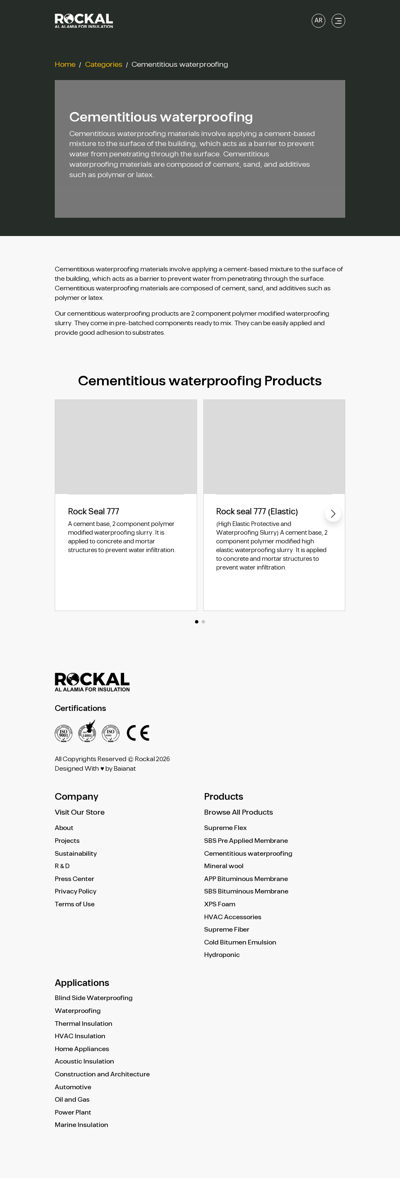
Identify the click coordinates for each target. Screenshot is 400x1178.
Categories (103, 64)
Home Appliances (82, 1049)
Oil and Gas (72, 1100)
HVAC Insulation (80, 1036)
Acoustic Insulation (84, 1061)
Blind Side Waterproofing (94, 998)
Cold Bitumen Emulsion (240, 942)
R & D (62, 866)
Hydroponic (222, 955)
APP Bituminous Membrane (246, 879)
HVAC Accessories (232, 917)
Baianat (125, 769)
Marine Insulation (81, 1125)
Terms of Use (75, 904)
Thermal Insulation (83, 1024)
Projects (67, 841)
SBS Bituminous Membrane (246, 891)
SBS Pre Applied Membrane (246, 841)
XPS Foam (219, 904)
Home (65, 64)
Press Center (74, 879)
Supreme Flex (225, 828)
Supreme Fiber (226, 930)
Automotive (73, 1087)
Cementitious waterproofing (248, 854)
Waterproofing (78, 1011)
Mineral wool (224, 866)
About (64, 828)
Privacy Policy (75, 891)
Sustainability (76, 854)
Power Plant (73, 1112)
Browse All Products (238, 813)
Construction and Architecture (102, 1074)
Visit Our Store (80, 813)
